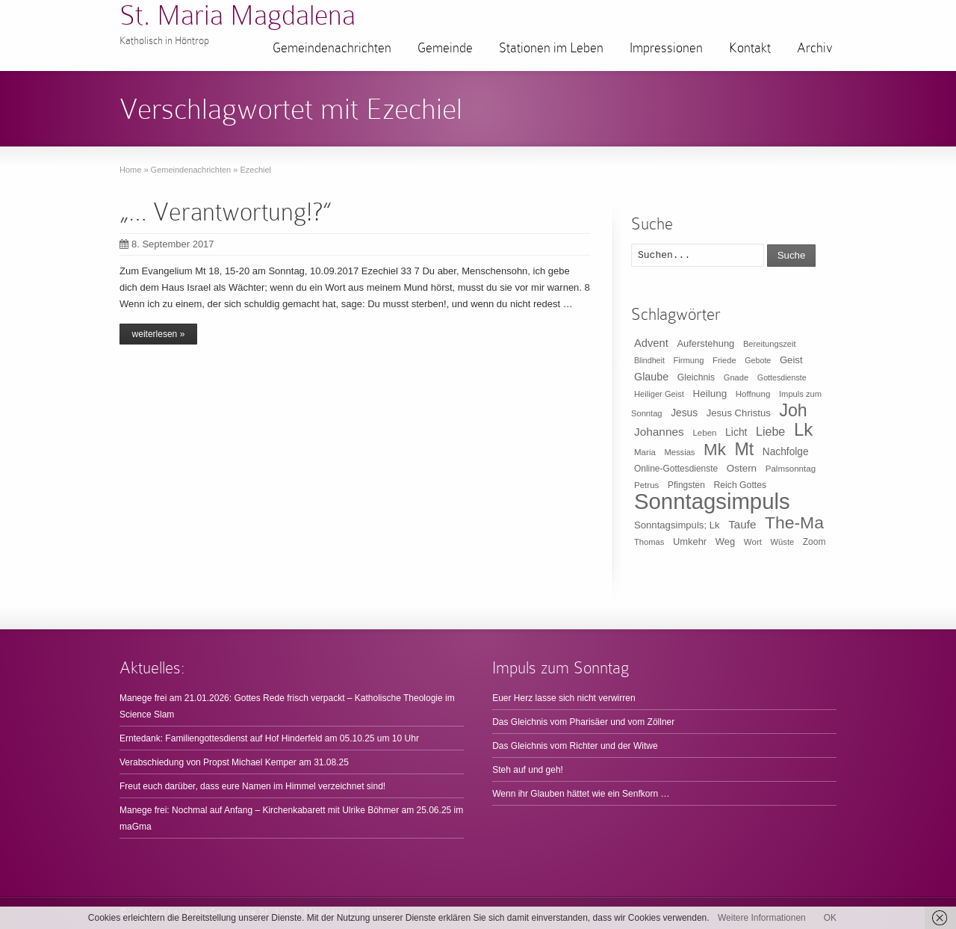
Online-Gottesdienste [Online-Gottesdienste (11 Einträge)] (676, 468)
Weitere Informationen (762, 918)
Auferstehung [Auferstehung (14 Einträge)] (705, 343)
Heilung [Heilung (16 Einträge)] (710, 393)
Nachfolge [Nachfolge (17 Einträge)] (786, 451)
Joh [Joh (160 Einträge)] (793, 410)
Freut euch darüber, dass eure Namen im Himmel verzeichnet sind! (252, 786)
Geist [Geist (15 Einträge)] (791, 359)
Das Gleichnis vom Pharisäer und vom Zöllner (583, 722)
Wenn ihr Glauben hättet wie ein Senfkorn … (580, 793)
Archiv (815, 47)
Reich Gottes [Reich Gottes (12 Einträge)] (739, 485)
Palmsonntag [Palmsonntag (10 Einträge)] (791, 468)
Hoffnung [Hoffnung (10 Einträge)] (753, 393)
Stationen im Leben (551, 47)
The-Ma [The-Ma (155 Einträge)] (794, 522)
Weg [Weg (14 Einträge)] (725, 541)
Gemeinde (445, 47)
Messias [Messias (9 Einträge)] (680, 452)
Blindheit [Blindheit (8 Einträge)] (649, 360)
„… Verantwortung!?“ (226, 212)
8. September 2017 (167, 244)
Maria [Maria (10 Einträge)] (645, 452)
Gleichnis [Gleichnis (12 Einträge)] (696, 377)
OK (830, 918)
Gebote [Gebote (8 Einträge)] (758, 360)
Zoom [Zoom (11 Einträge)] (814, 542)
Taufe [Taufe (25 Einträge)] (742, 524)
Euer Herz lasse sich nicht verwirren (563, 698)
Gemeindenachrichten (332, 47)
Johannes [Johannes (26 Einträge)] (659, 431)
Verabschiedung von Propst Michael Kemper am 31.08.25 (234, 762)
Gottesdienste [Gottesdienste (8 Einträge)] (782, 377)
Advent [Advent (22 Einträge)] (651, 343)
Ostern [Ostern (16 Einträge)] (742, 468)
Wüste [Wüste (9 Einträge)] (783, 541)
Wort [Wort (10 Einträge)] (753, 541)
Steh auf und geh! (527, 770)
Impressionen (666, 47)
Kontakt (750, 47)
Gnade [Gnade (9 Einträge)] (736, 377)
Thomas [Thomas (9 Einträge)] (649, 541)
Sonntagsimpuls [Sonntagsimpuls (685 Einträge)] (712, 501)
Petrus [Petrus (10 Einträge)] (646, 485)
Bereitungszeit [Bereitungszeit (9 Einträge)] (769, 343)
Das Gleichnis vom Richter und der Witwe (574, 746)
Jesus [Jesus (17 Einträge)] (684, 413)
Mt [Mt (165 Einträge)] (744, 449)
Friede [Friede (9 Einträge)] (724, 360)
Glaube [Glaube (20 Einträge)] (651, 377)
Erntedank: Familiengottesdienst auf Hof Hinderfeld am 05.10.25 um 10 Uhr (269, 738)
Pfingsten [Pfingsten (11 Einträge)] (686, 485)
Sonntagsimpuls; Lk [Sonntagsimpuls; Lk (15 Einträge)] (677, 525)
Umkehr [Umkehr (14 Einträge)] (690, 541)
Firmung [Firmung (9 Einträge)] (689, 360)
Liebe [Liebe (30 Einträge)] (770, 431)
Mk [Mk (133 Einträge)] (715, 449)
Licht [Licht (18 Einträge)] (736, 432)
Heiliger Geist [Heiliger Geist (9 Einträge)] (659, 393)
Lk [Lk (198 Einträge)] (803, 429)
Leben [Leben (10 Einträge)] (704, 432)
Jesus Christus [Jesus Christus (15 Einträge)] (739, 413)
